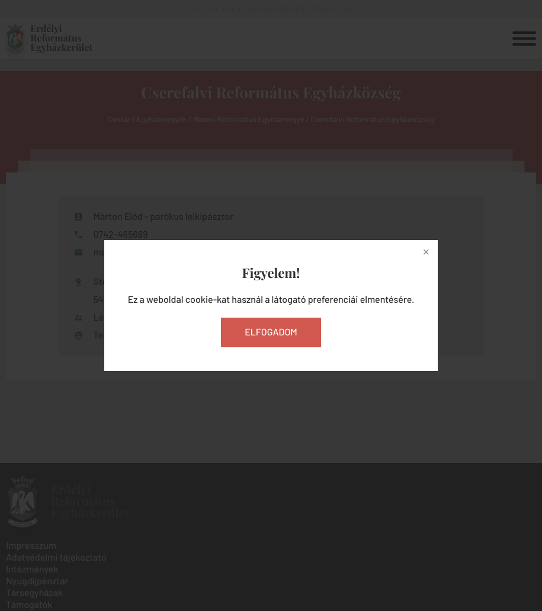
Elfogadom (271, 332)
